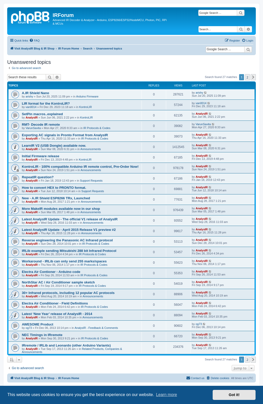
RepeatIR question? (38, 177)
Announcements (90, 149)
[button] (253, 77)
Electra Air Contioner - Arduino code (51, 272)
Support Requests (91, 180)
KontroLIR (85, 107)
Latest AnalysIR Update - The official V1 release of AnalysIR (70, 219)
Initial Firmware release (40, 156)
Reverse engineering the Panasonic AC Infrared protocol (67, 240)
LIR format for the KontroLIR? (46, 103)
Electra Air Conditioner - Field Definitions (55, 303)
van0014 (31, 107)
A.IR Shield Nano (35, 93)
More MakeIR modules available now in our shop (61, 209)
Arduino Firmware (87, 96)
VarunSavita (33, 128)
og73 (29, 327)
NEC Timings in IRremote (42, 335)
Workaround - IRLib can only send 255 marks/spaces (64, 261)
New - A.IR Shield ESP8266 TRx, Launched (56, 198)
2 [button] (247, 77)
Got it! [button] (234, 395)
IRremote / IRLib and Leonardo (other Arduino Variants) (66, 345)
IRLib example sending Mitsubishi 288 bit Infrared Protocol (69, 251)
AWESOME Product (37, 324)
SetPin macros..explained (42, 114)
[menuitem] (34, 40)
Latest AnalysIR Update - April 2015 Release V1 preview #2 (69, 230)
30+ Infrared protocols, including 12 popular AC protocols (68, 293)
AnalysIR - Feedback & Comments (96, 327)
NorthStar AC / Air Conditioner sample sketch (58, 282)
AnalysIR (32, 117)
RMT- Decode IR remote (41, 124)
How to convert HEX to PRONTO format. (54, 188)
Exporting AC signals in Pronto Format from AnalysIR (65, 135)
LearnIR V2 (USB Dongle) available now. (54, 145)
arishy (29, 96)
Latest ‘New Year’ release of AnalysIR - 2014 (57, 314)
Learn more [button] (166, 394)
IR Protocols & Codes (96, 128)
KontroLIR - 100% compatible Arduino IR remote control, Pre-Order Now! (80, 167)
